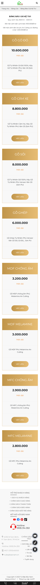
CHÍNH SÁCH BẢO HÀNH (20, 507)
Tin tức (29, 553)
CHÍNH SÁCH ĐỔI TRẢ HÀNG (20, 511)
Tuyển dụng (29, 559)
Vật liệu (20, 82)
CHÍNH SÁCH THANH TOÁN (20, 504)
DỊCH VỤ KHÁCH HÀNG (20, 498)
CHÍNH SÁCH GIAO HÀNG (20, 501)
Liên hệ (29, 549)
